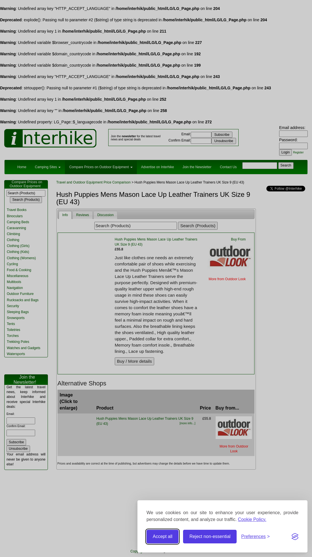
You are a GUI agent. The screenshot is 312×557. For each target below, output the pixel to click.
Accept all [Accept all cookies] (162, 536)
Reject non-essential (209, 536)
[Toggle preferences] (255, 536)
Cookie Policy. (252, 519)
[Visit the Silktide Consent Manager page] (295, 536)
